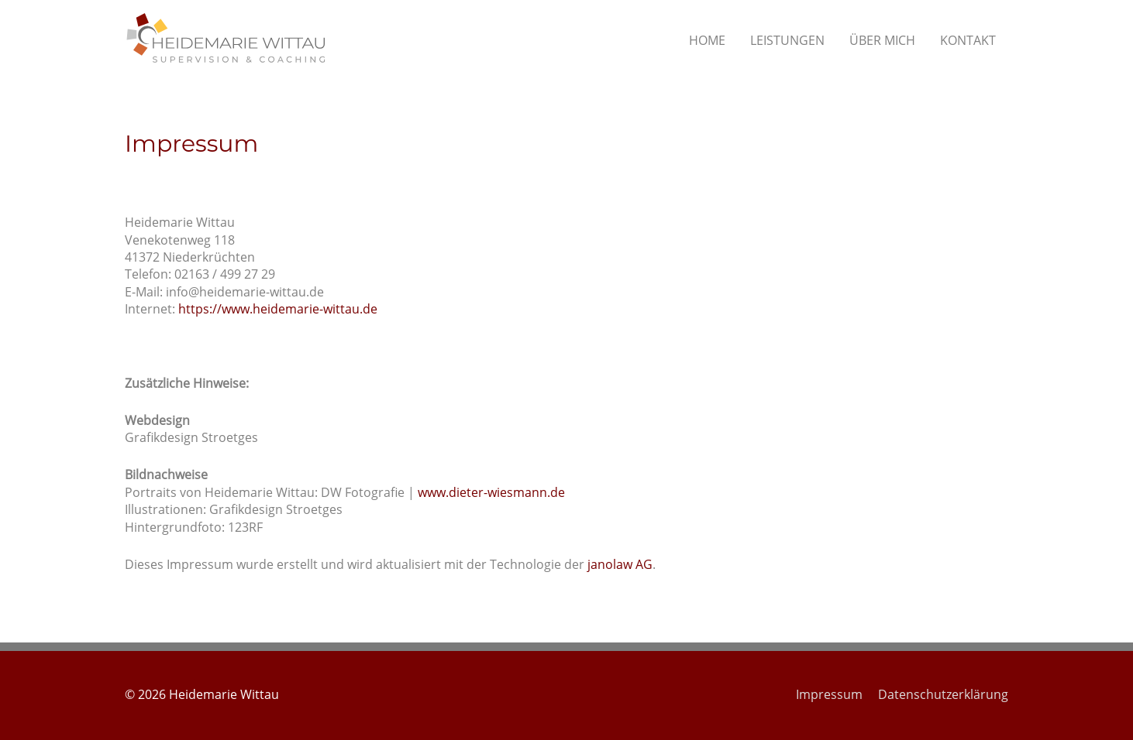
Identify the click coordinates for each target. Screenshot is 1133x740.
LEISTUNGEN (787, 40)
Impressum (829, 694)
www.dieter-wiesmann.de (491, 492)
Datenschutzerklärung (943, 694)
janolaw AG (620, 564)
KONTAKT (968, 40)
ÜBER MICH (882, 40)
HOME (707, 40)
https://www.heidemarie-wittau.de (277, 308)
